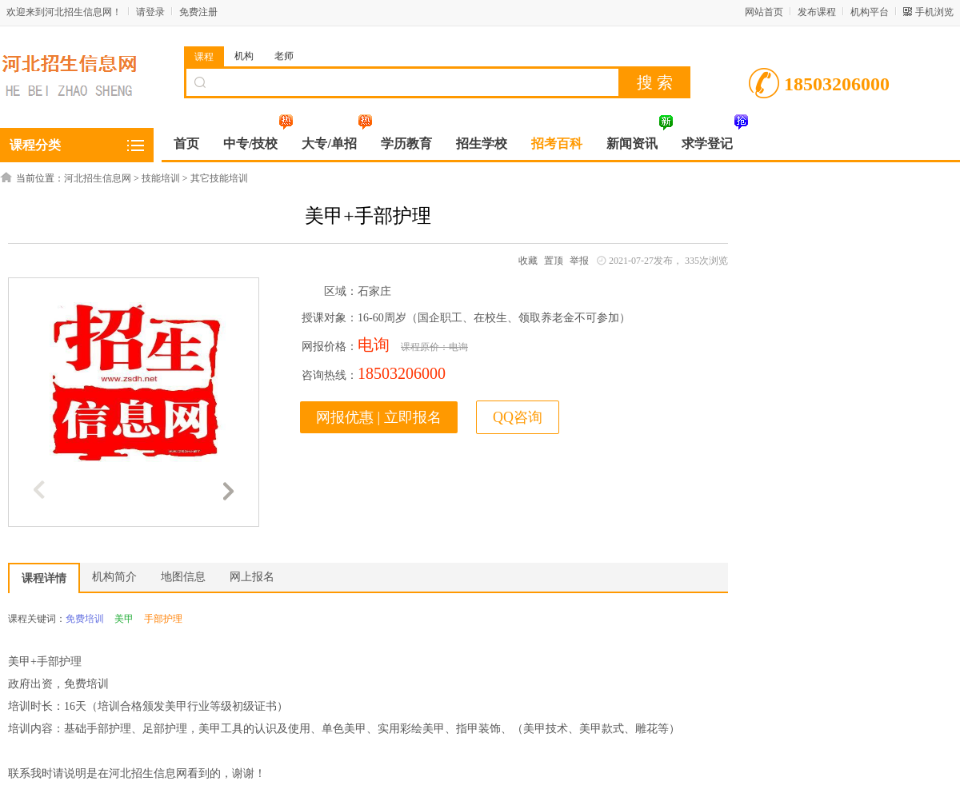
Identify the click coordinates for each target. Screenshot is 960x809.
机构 (244, 56)
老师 (284, 56)
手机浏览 (934, 12)
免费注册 (198, 12)
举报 (579, 260)
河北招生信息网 (97, 178)
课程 (204, 56)
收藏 (528, 260)
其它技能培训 (219, 178)
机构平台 (869, 12)
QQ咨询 (517, 417)
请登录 (150, 12)
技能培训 (161, 178)
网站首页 (764, 12)
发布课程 (817, 12)
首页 (186, 143)
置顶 (553, 260)
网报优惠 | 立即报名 (379, 417)
